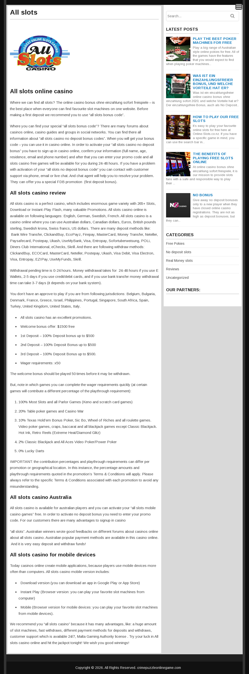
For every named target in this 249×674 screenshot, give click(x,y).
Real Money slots (179, 260)
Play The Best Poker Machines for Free (214, 41)
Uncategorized (177, 278)
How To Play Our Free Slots (216, 119)
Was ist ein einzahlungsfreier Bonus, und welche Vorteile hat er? (213, 82)
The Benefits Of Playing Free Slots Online (213, 158)
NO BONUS (203, 195)
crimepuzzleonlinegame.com (159, 668)
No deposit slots (178, 252)
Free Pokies (175, 243)
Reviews (172, 269)
